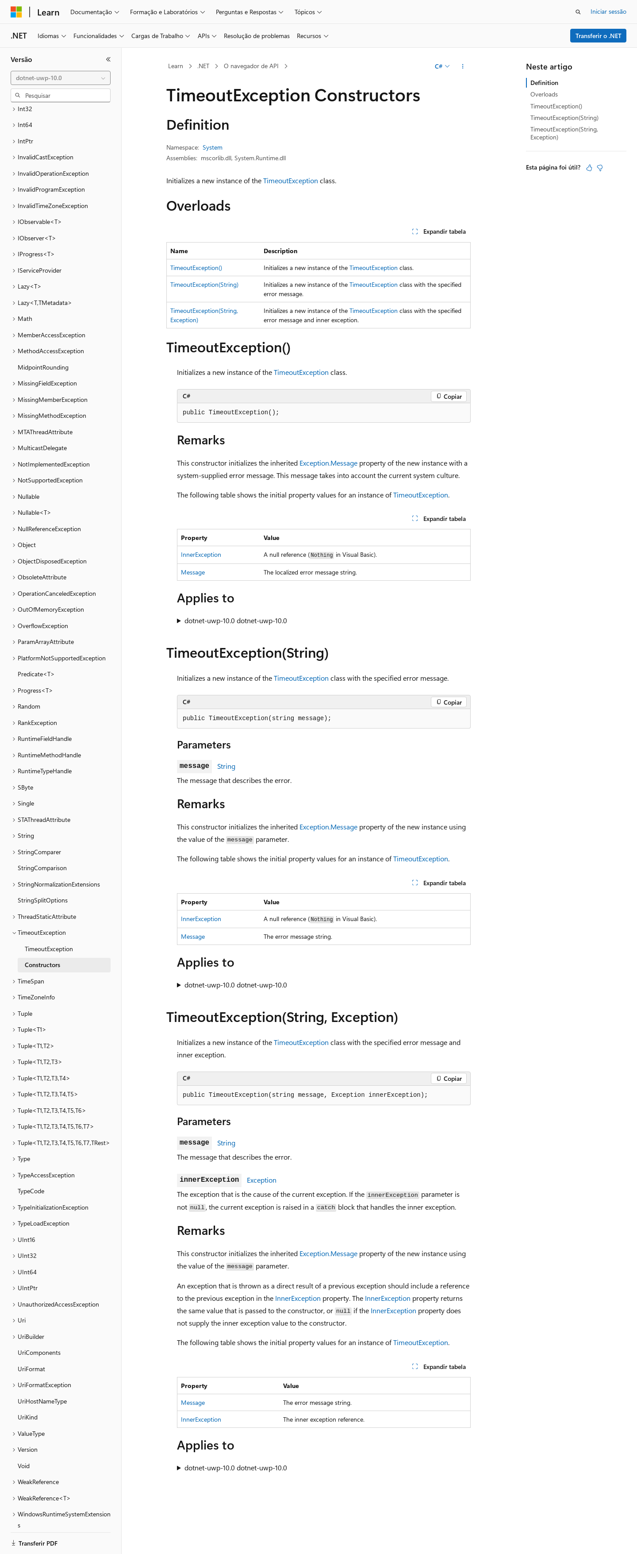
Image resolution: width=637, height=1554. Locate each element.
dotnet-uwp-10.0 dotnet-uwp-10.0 (235, 620)
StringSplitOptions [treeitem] (43, 869)
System (213, 147)
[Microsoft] (16, 12)
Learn (175, 66)
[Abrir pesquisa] (578, 12)
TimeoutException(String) (204, 284)
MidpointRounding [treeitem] (43, 336)
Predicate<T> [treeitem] (36, 643)
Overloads (544, 94)
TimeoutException (290, 180)
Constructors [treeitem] (42, 934)
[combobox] (61, 78)
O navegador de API (251, 66)
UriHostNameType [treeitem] (42, 1370)
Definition (544, 82)
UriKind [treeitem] (28, 1386)
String (226, 766)
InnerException (201, 554)
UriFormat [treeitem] (31, 1338)
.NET (203, 66)
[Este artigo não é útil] (600, 167)
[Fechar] (108, 59)
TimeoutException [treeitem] (49, 918)
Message (193, 572)
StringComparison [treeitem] (42, 837)
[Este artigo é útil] (589, 167)
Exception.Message (328, 462)
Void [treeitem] (24, 1435)
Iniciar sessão (608, 11)
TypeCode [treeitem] (31, 1160)
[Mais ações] (463, 66)
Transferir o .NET (599, 35)
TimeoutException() (196, 267)
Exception (261, 1179)
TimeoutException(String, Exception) (564, 133)
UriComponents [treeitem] (39, 1322)
